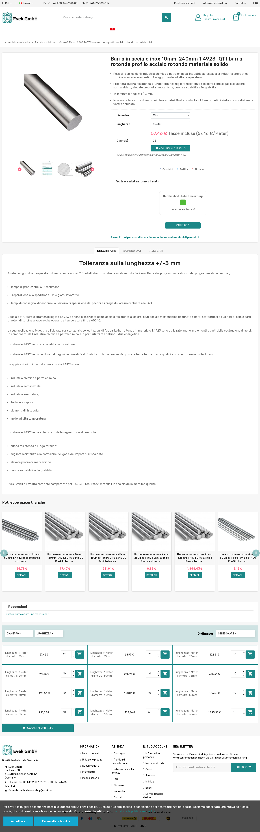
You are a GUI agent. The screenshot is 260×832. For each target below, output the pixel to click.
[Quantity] (66, 655)
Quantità (123, 140)
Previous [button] (4, 553)
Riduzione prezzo (92, 760)
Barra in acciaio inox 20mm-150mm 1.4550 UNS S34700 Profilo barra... (108, 558)
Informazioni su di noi (215, 3)
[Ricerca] (116, 17)
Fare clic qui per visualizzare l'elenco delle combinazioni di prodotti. (155, 237)
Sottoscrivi (243, 767)
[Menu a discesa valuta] (7, 3)
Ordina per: (206, 634)
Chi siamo (119, 785)
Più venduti (89, 772)
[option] (22, 552)
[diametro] (170, 115)
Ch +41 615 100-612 (95, 3)
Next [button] (256, 553)
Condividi (166, 169)
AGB (117, 779)
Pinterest (199, 169)
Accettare (18, 821)
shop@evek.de (43, 790)
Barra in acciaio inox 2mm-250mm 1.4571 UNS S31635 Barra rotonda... (151, 558)
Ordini (149, 769)
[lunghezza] (170, 124)
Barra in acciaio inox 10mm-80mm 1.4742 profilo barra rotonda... (22, 558)
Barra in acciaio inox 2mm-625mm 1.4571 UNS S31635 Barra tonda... (194, 558)
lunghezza (123, 124)
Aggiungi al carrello (79, 654)
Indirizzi (150, 782)
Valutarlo (183, 225)
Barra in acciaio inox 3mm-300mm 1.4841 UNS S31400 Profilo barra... (238, 558)
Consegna (119, 753)
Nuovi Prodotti (90, 766)
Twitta (182, 169)
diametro (123, 115)
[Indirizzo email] (202, 767)
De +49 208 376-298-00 (61, 3)
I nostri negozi (90, 753)
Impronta (119, 791)
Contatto (240, 3)
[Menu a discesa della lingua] (26, 3)
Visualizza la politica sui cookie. (135, 811)
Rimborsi (151, 775)
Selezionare (227, 634)
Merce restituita (155, 763)
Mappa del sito (90, 778)
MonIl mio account (184, 3)
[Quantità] (170, 141)
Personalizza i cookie (56, 821)
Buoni (149, 788)
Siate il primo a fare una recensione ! (27, 614)
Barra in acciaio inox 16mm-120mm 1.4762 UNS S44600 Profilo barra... (65, 558)
